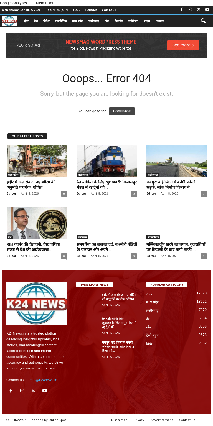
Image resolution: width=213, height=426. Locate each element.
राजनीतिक (61, 21)
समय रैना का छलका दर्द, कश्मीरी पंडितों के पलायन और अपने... (107, 246)
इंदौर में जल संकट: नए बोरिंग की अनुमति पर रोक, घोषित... (31, 184)
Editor (11, 193)
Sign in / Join (58, 10)
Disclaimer (119, 420)
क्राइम (147, 21)
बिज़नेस (119, 21)
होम (26, 21)
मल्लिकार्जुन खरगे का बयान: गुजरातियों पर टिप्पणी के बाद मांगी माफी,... (175, 246)
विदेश (46, 21)
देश (36, 21)
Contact (109, 10)
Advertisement (162, 420)
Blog (76, 10)
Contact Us (187, 420)
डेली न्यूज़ (152, 335)
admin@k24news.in (41, 380)
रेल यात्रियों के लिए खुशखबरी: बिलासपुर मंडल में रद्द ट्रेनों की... (107, 184)
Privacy (138, 420)
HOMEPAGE (122, 111)
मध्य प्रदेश (77, 21)
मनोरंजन (133, 21)
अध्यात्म (160, 21)
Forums (91, 10)
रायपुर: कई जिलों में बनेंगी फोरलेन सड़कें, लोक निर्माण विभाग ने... (171, 184)
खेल (107, 21)
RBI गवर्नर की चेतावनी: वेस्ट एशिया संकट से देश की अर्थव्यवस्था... (33, 246)
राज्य (149, 294)
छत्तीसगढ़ (93, 21)
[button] (203, 21)
